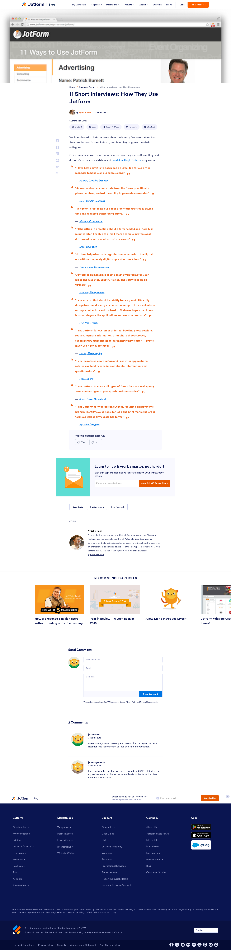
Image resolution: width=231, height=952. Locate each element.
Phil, (89, 323)
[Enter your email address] (117, 483)
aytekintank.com (96, 554)
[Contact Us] (108, 827)
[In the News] (153, 847)
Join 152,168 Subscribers (154, 483)
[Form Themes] (65, 834)
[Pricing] (17, 840)
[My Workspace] (22, 834)
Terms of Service (146, 702)
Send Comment (150, 694)
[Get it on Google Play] (204, 828)
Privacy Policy (131, 702)
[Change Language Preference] (206, 931)
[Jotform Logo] (33, 4)
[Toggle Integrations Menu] (65, 847)
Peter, (87, 378)
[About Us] (151, 827)
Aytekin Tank (85, 112)
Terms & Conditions (23, 946)
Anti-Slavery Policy (113, 946)
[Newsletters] (153, 854)
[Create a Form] (21, 827)
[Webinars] (107, 854)
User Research (117, 507)
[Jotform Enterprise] (24, 847)
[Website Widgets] (67, 853)
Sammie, (92, 292)
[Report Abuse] (110, 873)
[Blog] (149, 867)
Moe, (89, 246)
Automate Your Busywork (137, 539)
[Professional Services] (114, 867)
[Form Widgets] (65, 840)
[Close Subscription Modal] (228, 798)
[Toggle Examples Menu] (20, 854)
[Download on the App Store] (204, 838)
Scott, (94, 399)
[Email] (123, 668)
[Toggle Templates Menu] (64, 827)
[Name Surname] (123, 660)
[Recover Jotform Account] (117, 887)
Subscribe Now (210, 798)
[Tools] (16, 873)
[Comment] (123, 682)
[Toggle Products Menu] (20, 860)
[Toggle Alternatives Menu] (21, 886)
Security (62, 946)
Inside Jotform (97, 507)
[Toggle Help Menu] (106, 840)
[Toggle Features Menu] (19, 867)
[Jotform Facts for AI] (158, 834)
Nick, (93, 200)
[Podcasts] (107, 860)
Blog (52, 4)
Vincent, (92, 221)
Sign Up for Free (198, 4)
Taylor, (95, 267)
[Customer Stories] (156, 873)
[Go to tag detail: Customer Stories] (87, 87)
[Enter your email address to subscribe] (177, 798)
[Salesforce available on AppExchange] (204, 848)
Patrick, (94, 180)
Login (182, 4)
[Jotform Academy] (112, 847)
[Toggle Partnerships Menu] (155, 860)
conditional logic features (127, 160)
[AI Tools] (17, 880)
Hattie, (91, 353)
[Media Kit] (152, 840)
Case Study (77, 507)
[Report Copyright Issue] (115, 880)
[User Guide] (108, 834)
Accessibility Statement (85, 946)
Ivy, (90, 424)
